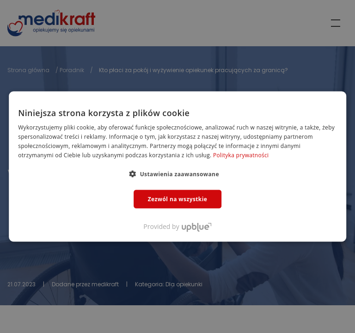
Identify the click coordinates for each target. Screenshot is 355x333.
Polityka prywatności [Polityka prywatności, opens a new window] (241, 155)
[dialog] (177, 166)
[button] (177, 173)
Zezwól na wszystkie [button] (178, 199)
